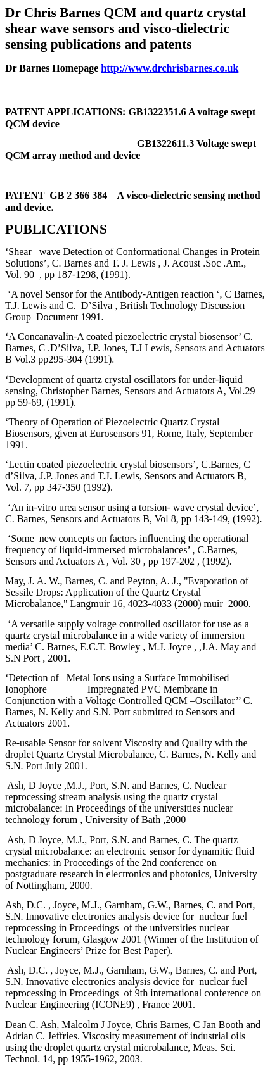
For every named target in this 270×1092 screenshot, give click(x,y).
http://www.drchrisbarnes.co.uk (169, 68)
